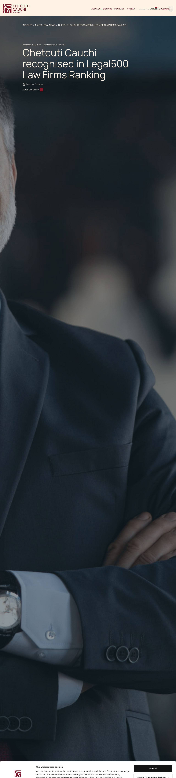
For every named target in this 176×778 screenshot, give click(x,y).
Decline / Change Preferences (153, 761)
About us (95, 8)
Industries (119, 8)
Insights (131, 8)
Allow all (153, 752)
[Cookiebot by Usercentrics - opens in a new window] (18, 773)
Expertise (107, 8)
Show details (42, 772)
